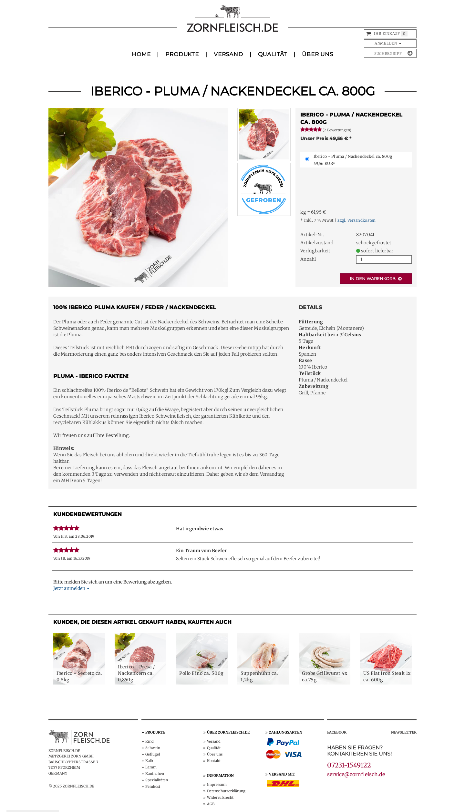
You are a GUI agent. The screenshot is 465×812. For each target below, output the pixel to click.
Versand (228, 54)
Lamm (151, 767)
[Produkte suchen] (385, 53)
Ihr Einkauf (387, 33)
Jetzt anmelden (71, 588)
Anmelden (388, 43)
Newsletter (404, 732)
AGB (210, 804)
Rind (149, 741)
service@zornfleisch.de (356, 774)
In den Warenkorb (376, 278)
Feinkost (152, 786)
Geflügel (152, 754)
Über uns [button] (317, 54)
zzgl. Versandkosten (356, 220)
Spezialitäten (156, 780)
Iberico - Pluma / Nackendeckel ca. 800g (353, 160)
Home (141, 54)
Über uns (214, 754)
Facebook (336, 732)
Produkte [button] (182, 54)
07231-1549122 (349, 765)
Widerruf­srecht (220, 797)
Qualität (272, 54)
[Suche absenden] (410, 53)
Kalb (149, 760)
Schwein (152, 748)
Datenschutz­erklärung (226, 791)
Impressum (217, 784)
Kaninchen (154, 773)
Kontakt (214, 760)
